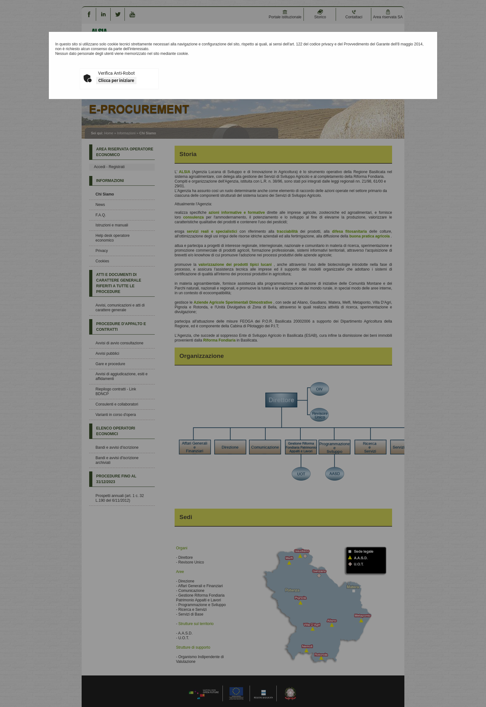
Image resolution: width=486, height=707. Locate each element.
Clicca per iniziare (116, 80)
